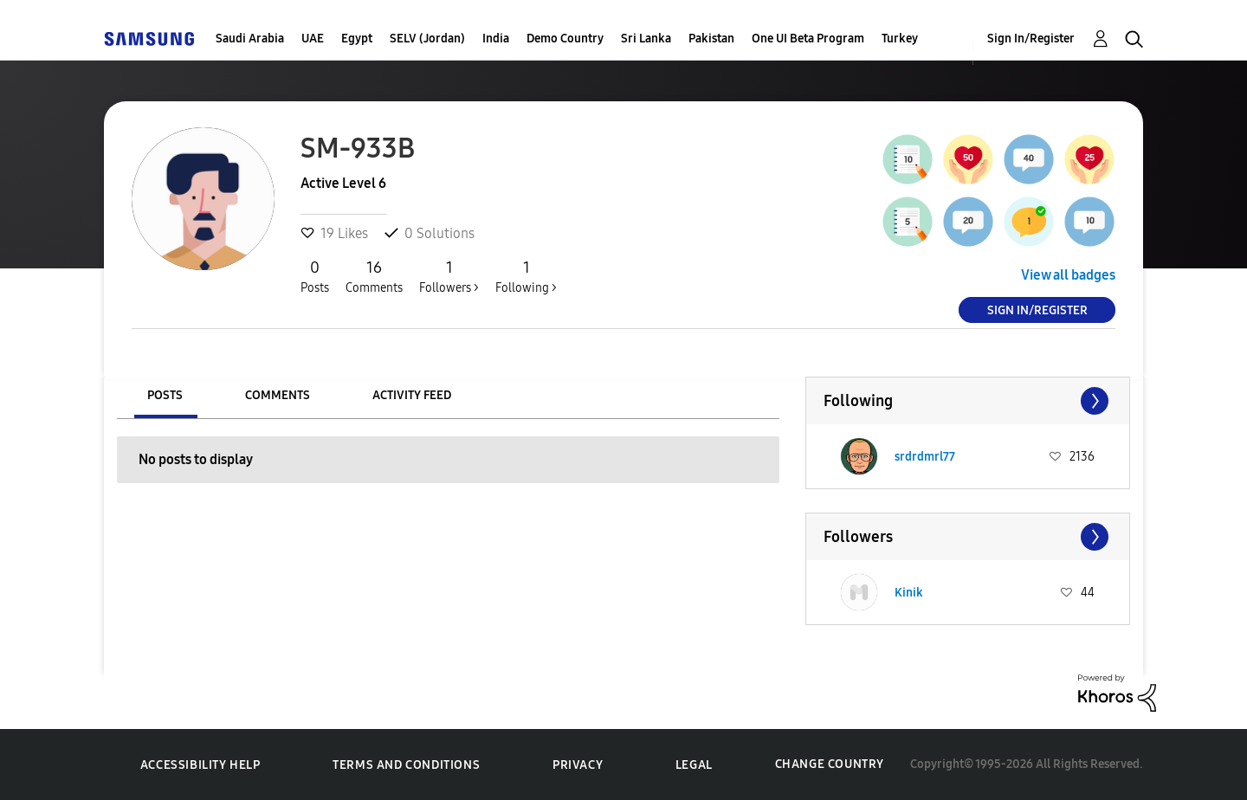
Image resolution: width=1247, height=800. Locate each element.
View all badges (1068, 275)
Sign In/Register (1031, 38)
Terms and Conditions (406, 765)
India (495, 38)
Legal (694, 765)
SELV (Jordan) (427, 38)
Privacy (577, 765)
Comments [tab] (277, 395)
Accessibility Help (200, 765)
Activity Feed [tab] (411, 395)
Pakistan (711, 38)
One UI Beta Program (808, 38)
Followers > (449, 276)
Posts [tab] (165, 395)
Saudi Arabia (250, 38)
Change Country (829, 764)
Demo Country (565, 38)
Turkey (900, 38)
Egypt (356, 38)
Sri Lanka (646, 38)
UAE (312, 38)
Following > (526, 276)
